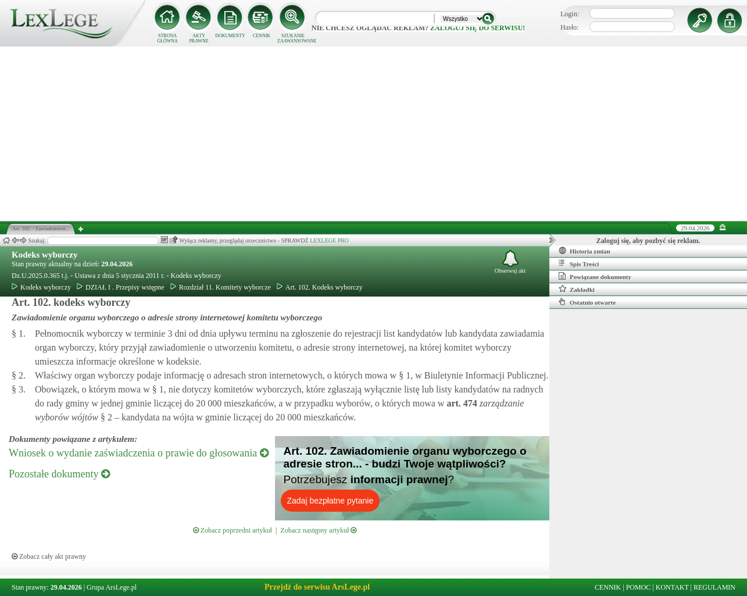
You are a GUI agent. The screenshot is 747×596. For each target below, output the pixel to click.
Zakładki (577, 289)
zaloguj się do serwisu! (477, 28)
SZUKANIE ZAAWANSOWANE (293, 38)
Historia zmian (584, 251)
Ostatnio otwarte (587, 302)
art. (460, 403)
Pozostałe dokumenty (59, 474)
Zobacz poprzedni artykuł (232, 530)
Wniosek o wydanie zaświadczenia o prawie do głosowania (139, 453)
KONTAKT (672, 587)
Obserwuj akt (510, 262)
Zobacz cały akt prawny (49, 556)
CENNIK (261, 35)
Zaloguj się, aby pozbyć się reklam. (648, 241)
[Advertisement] (374, 133)
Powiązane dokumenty (595, 276)
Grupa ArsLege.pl (112, 587)
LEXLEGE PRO (329, 240)
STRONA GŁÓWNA (167, 38)
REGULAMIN (714, 587)
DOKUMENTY (230, 35)
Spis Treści (579, 263)
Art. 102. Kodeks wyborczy (320, 287)
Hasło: (569, 27)
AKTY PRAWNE (198, 38)
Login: (569, 14)
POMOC (638, 587)
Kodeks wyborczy (44, 254)
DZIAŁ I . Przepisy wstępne (121, 287)
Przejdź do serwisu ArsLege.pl (317, 587)
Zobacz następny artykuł (318, 530)
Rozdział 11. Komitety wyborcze (220, 287)
